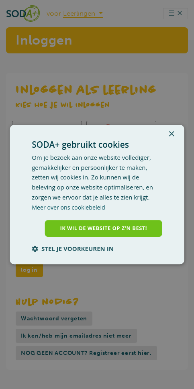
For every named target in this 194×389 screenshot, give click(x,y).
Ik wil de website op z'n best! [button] (100, 228)
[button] (73, 249)
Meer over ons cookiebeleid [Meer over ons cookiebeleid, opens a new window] (70, 206)
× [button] (171, 133)
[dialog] (97, 194)
